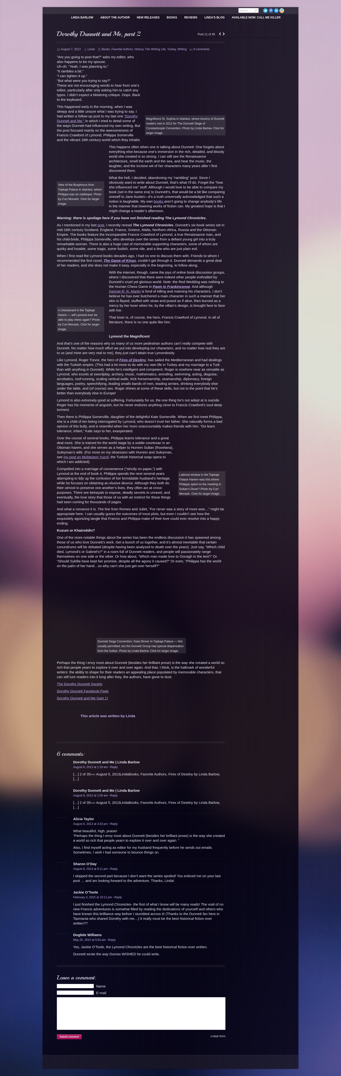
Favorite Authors (122, 49)
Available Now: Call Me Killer (256, 17)
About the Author (115, 17)
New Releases (148, 17)
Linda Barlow (82, 17)
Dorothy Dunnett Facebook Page (82, 691)
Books (172, 17)
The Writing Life (155, 49)
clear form (218, 1036)
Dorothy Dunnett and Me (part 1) (82, 698)
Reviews (190, 17)
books (159, 201)
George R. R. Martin (125, 291)
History (139, 49)
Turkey (171, 49)
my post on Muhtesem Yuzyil (86, 457)
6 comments (201, 49)
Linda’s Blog (214, 17)
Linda (91, 49)
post (101, 225)
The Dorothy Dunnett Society (80, 684)
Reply (113, 767)
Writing (182, 49)
